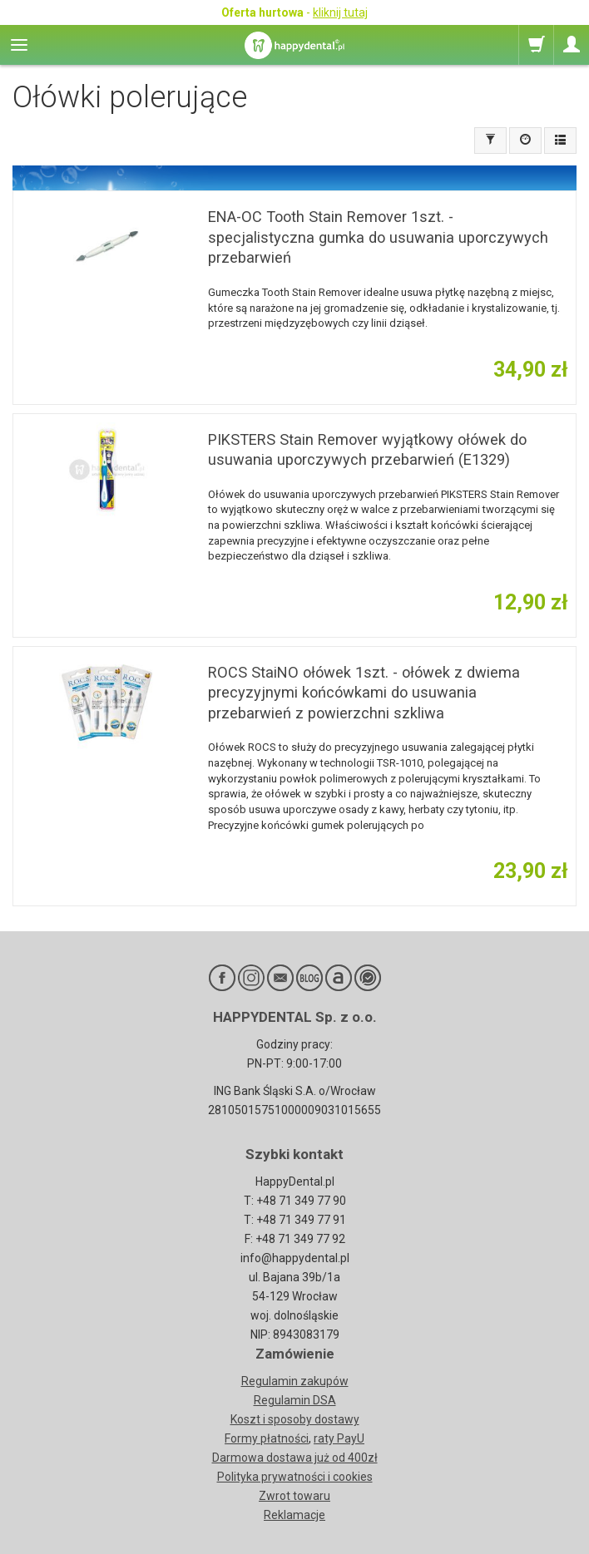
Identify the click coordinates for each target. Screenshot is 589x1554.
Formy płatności (267, 1438)
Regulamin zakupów (295, 1381)
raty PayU (339, 1438)
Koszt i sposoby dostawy (294, 1419)
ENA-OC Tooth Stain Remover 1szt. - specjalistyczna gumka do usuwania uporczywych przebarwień (378, 237)
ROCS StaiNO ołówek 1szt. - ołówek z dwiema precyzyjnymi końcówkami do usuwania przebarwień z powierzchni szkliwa (364, 693)
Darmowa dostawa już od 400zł (295, 1457)
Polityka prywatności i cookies (295, 1476)
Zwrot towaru (294, 1495)
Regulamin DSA (295, 1400)
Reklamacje (294, 1515)
